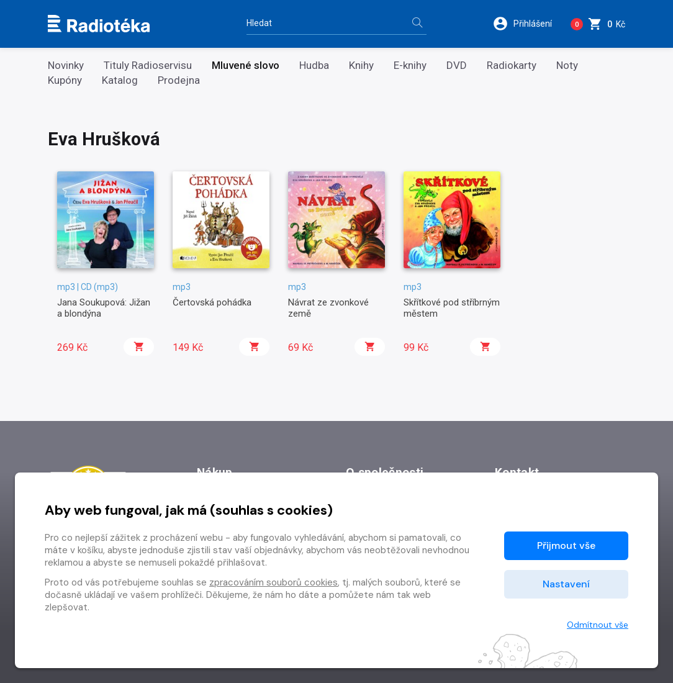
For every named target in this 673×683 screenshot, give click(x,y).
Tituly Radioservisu (148, 65)
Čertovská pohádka (212, 302)
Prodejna (179, 80)
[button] (526, 24)
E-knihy (410, 65)
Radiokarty (511, 65)
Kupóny (65, 80)
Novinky (66, 65)
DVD (456, 65)
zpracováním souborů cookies (273, 582)
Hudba (314, 65)
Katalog (120, 80)
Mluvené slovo (245, 65)
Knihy (361, 65)
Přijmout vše (566, 545)
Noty (567, 65)
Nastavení (566, 583)
